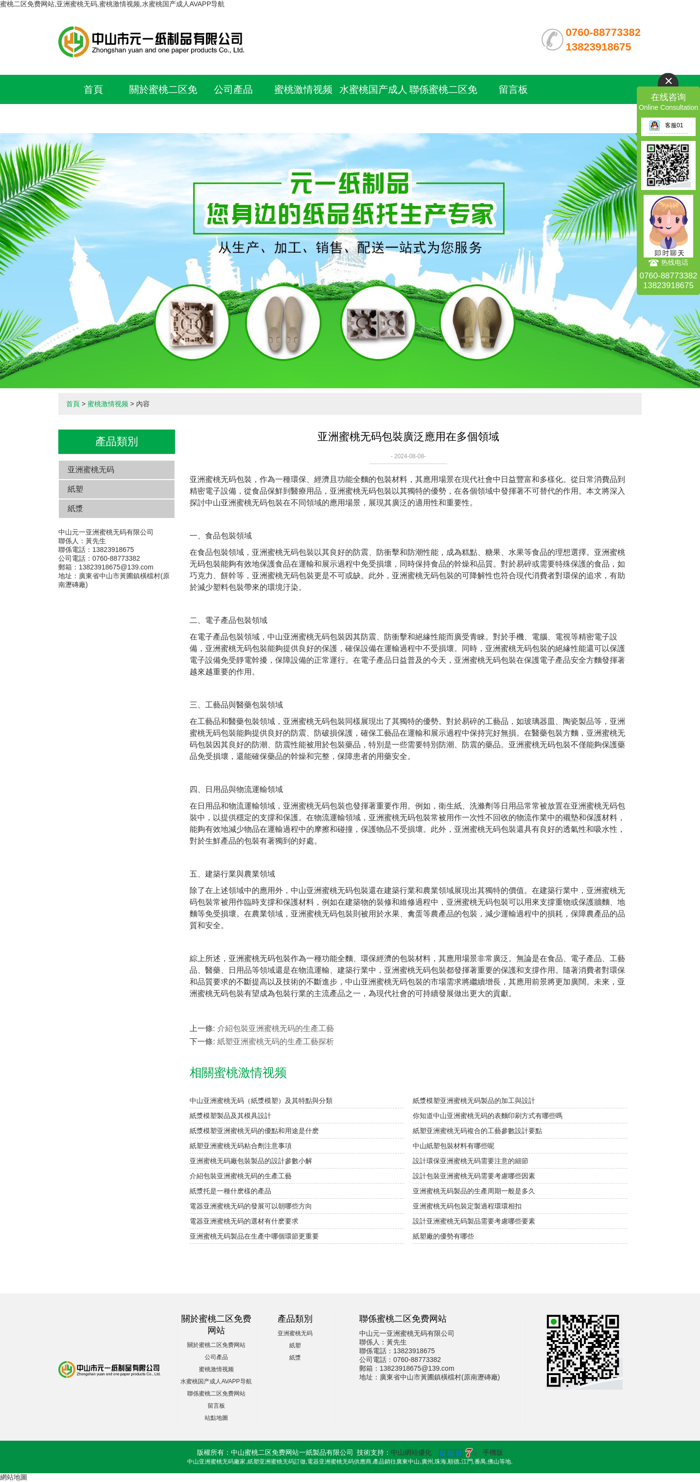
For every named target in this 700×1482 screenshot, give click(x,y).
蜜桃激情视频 (303, 89)
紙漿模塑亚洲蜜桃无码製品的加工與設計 (474, 1100)
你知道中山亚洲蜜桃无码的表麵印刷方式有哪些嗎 (487, 1116)
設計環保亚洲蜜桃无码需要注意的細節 (470, 1161)
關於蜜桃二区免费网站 (216, 1345)
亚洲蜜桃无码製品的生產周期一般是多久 (474, 1191)
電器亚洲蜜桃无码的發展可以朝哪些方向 (251, 1206)
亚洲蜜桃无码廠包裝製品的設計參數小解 (251, 1161)
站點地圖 (216, 1417)
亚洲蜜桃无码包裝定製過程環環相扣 (467, 1206)
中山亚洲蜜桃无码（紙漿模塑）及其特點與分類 (261, 1100)
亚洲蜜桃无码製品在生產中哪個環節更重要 (254, 1236)
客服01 (666, 125)
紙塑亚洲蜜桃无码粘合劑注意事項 (241, 1146)
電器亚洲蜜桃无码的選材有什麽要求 (244, 1221)
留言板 (513, 89)
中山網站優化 (411, 1452)
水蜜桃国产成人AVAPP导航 (215, 1381)
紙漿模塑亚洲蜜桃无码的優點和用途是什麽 (254, 1131)
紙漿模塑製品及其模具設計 (230, 1116)
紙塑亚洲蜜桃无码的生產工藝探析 (275, 1041)
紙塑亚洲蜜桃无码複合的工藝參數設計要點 (477, 1131)
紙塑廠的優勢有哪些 (443, 1236)
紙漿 (75, 508)
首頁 (93, 89)
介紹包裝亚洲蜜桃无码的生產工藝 (275, 1028)
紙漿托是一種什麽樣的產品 (230, 1191)
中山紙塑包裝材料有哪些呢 (453, 1146)
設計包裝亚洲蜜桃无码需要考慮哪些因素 (474, 1176)
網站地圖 (13, 1477)
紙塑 (75, 489)
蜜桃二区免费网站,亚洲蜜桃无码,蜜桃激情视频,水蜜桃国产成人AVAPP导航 (112, 4)
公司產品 (233, 89)
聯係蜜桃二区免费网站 (216, 1393)
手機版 (493, 1452)
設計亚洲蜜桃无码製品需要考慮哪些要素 (474, 1221)
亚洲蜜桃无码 (91, 469)
